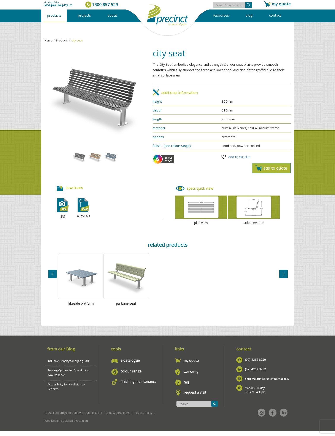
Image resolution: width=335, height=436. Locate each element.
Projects (84, 15)
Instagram (261, 417)
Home (48, 40)
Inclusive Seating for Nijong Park (69, 366)
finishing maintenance (138, 386)
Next (283, 275)
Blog (249, 15)
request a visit (195, 397)
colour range (131, 376)
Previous (52, 275)
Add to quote (271, 168)
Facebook (272, 417)
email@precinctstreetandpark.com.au (267, 383)
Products (54, 15)
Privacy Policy (143, 417)
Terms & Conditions (117, 417)
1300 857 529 (105, 4)
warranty (191, 376)
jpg (62, 216)
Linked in (283, 417)
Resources (221, 15)
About (112, 15)
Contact (275, 15)
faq (186, 387)
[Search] (248, 5)
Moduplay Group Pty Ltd (58, 5)
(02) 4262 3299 (255, 364)
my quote (281, 4)
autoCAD (83, 216)
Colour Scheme (163, 159)
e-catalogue (130, 365)
